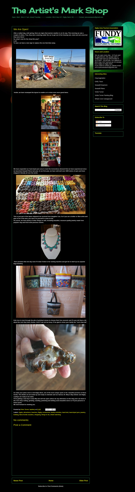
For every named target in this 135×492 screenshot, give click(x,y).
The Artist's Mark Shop (60, 10)
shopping (37, 414)
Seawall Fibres (100, 88)
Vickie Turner (99, 92)
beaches (34, 412)
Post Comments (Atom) (55, 486)
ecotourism (46, 412)
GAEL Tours (99, 81)
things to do (45, 414)
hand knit (65, 412)
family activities (56, 412)
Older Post (83, 481)
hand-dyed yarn (74, 412)
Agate (21, 412)
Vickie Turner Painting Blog (104, 95)
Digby (40, 412)
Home (51, 481)
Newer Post (18, 481)
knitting (16, 414)
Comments (100, 125)
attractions (27, 412)
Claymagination (100, 78)
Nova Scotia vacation (26, 414)
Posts (99, 122)
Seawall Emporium (101, 85)
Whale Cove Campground (103, 99)
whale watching (55, 414)
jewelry (82, 412)
